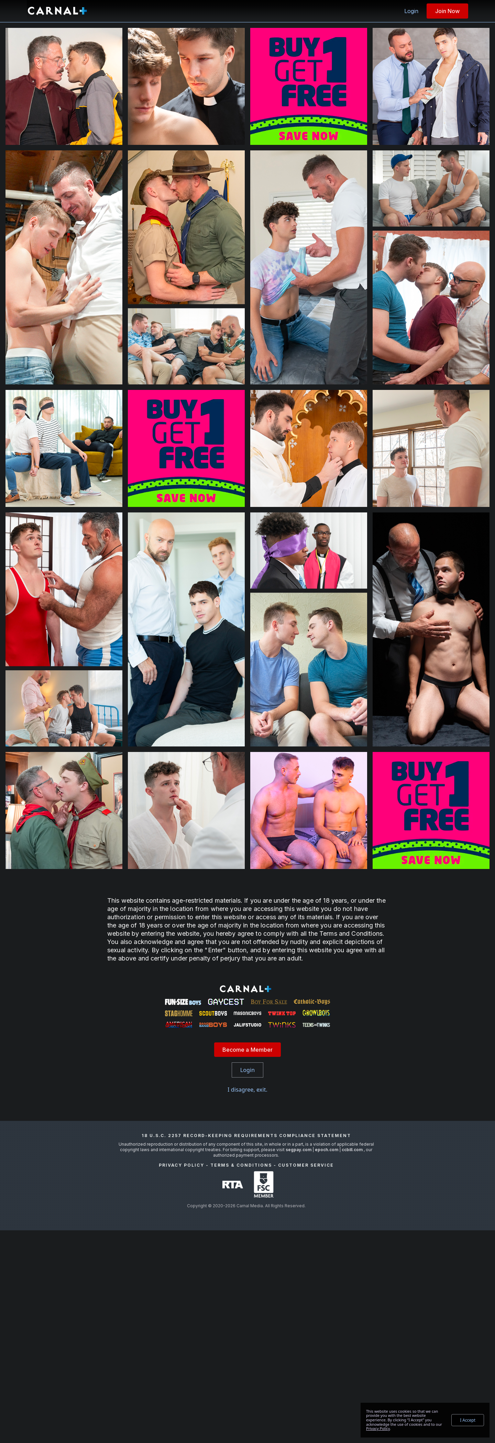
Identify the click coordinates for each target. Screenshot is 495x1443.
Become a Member (247, 1262)
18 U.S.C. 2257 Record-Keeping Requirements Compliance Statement (246, 1348)
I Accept (467, 1420)
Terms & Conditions (241, 1377)
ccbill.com (352, 1362)
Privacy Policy (181, 1377)
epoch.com (326, 1362)
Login (411, 11)
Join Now (447, 11)
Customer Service (306, 1377)
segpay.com (299, 1362)
